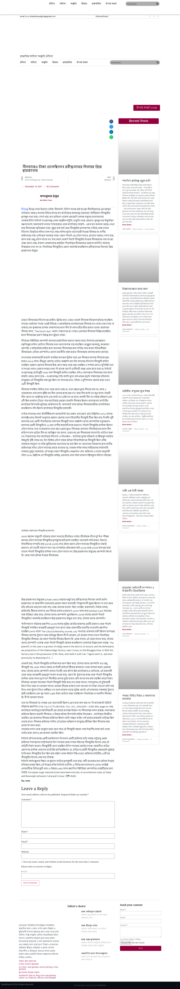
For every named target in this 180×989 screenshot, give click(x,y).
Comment (26, 800)
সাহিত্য (63, 4)
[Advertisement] (90, 84)
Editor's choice (77, 906)
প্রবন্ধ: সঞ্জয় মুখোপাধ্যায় (90, 939)
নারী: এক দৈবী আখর (132, 491)
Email (24, 842)
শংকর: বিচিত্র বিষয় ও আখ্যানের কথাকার (138, 697)
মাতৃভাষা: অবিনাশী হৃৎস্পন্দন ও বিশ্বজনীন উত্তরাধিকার (138, 589)
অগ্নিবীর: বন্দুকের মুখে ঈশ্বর (136, 391)
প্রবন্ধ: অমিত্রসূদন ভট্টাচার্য (91, 911)
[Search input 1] (140, 4)
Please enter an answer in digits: (36, 867)
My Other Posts (47, 200)
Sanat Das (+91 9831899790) (96, 985)
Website (25, 852)
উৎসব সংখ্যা (111, 4)
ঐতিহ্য (52, 4)
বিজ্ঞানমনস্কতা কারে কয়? (135, 289)
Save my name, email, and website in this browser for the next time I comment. (61, 862)
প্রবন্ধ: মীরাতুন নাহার (89, 925)
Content (123, 925)
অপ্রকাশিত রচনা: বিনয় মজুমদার (94, 953)
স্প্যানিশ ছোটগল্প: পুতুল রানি (136, 181)
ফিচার (84, 4)
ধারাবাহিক (96, 4)
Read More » (127, 225)
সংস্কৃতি (73, 4)
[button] (101, 16)
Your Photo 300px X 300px (130, 939)
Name (24, 832)
